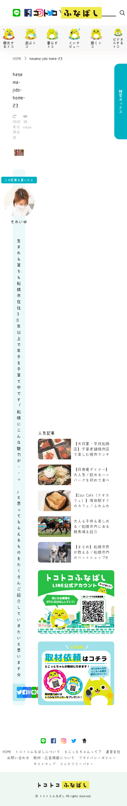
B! (29, 692)
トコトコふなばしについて (37, 752)
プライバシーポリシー (97, 758)
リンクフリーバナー (77, 764)
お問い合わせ (18, 758)
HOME (7, 752)
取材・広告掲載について (54, 758)
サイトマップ (44, 764)
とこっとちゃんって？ (83, 752)
